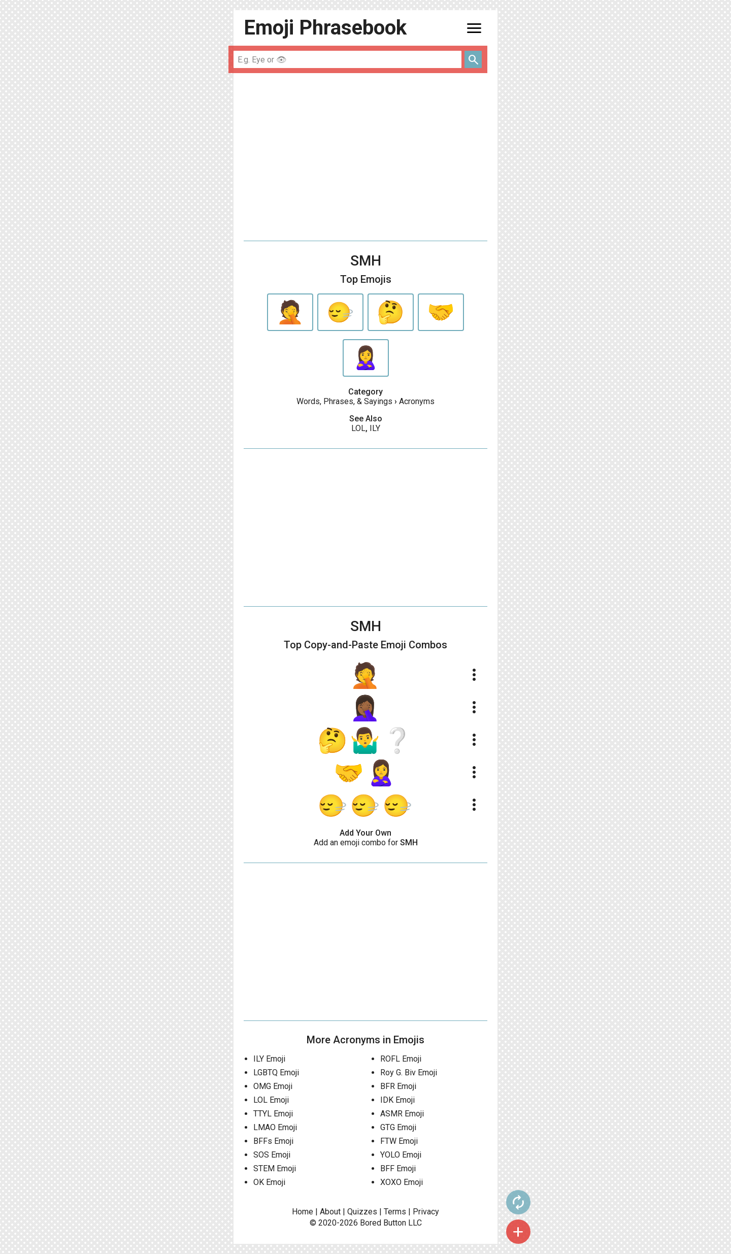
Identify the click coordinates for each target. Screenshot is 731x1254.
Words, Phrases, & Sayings (344, 401)
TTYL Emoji (273, 1113)
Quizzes (362, 1211)
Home (302, 1211)
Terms (395, 1211)
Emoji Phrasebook (325, 28)
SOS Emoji (271, 1155)
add (518, 1231)
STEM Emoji (274, 1168)
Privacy (426, 1211)
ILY (375, 428)
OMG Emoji (272, 1086)
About (330, 1211)
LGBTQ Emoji (276, 1072)
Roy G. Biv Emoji (408, 1072)
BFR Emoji (398, 1086)
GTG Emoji (398, 1127)
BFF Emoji (398, 1168)
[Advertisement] (365, 157)
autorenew (518, 1202)
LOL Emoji (271, 1100)
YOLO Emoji (400, 1155)
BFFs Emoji (273, 1141)
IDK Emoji (397, 1100)
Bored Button (383, 1223)
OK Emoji (269, 1182)
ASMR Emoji (402, 1113)
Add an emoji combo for (366, 842)
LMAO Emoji (275, 1127)
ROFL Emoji (400, 1059)
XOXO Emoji (401, 1182)
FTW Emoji (399, 1141)
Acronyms (417, 401)
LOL (358, 428)
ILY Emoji (269, 1059)
